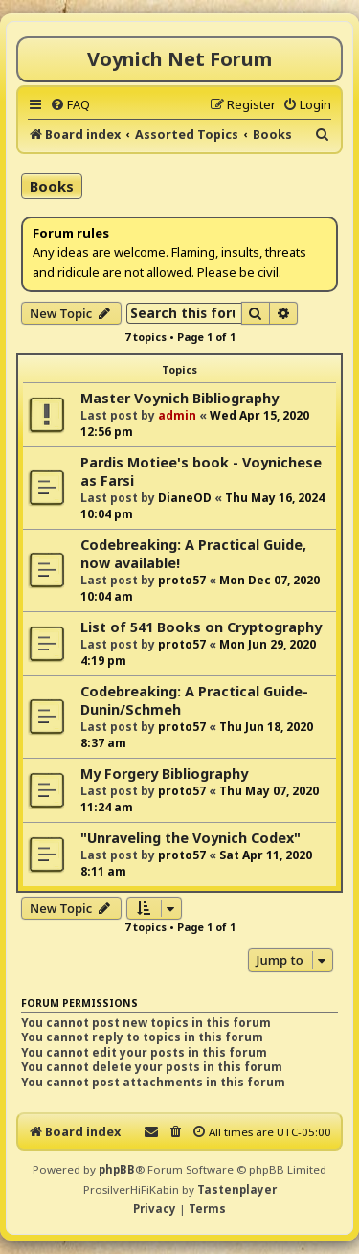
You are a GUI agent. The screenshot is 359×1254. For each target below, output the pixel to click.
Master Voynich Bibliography (179, 398)
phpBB (117, 1169)
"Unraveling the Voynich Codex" (190, 838)
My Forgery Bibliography (164, 773)
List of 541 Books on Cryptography (201, 627)
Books (52, 185)
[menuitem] (70, 104)
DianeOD (185, 498)
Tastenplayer (237, 1189)
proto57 (182, 580)
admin (177, 415)
